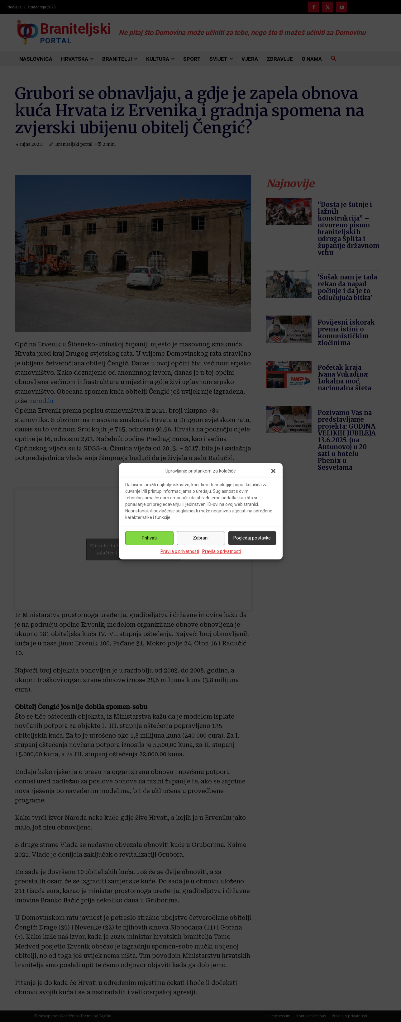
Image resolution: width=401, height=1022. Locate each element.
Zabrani (200, 538)
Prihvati (149, 538)
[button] (273, 471)
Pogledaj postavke (252, 538)
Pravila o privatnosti (179, 551)
